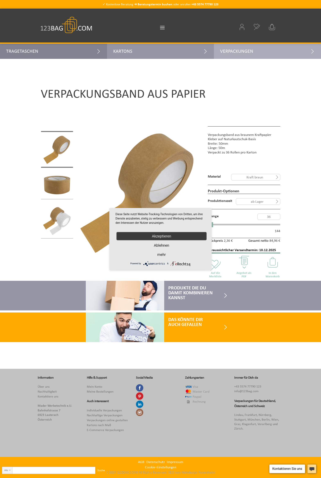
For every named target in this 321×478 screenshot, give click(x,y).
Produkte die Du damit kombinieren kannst (190, 292)
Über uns (44, 386)
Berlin (266, 419)
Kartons (122, 51)
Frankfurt (251, 415)
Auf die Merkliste (215, 274)
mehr (161, 254)
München (254, 419)
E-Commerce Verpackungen (105, 430)
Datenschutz (155, 462)
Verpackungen (236, 51)
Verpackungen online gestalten (107, 420)
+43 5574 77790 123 (204, 4)
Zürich (238, 428)
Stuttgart (240, 419)
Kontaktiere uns (48, 396)
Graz (237, 424)
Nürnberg (265, 415)
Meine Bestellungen (100, 391)
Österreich (241, 406)
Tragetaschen (22, 51)
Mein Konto (94, 386)
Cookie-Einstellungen (160, 467)
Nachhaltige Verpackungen (104, 415)
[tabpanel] (138, 191)
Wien (274, 419)
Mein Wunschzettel (257, 27)
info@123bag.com (246, 391)
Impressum (175, 462)
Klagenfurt (249, 424)
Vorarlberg (265, 424)
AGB (141, 462)
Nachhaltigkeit (47, 391)
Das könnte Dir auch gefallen (185, 321)
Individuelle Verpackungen (104, 410)
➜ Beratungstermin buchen (153, 4)
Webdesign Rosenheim (198, 472)
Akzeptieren (161, 236)
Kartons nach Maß (99, 425)
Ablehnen (161, 245)
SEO (171, 472)
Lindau (238, 415)
